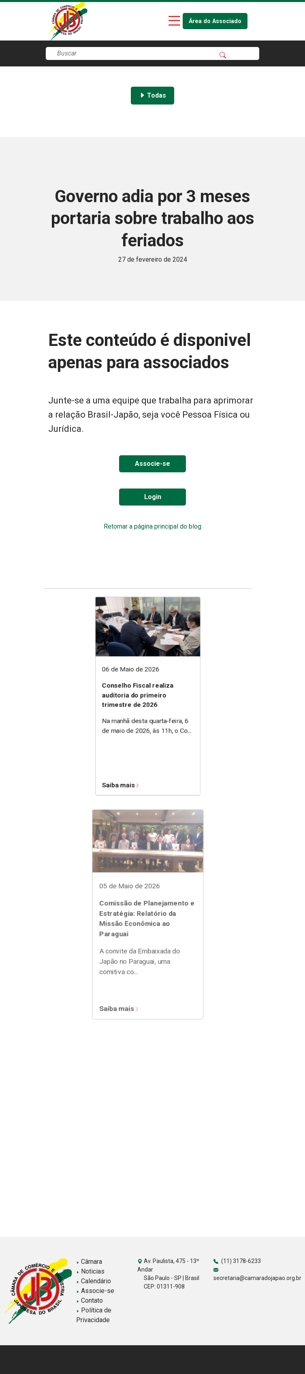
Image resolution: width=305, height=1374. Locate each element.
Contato (89, 1300)
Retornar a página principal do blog (152, 526)
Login (152, 497)
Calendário (93, 1281)
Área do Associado (215, 21)
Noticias (90, 1271)
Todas (152, 95)
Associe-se (152, 463)
